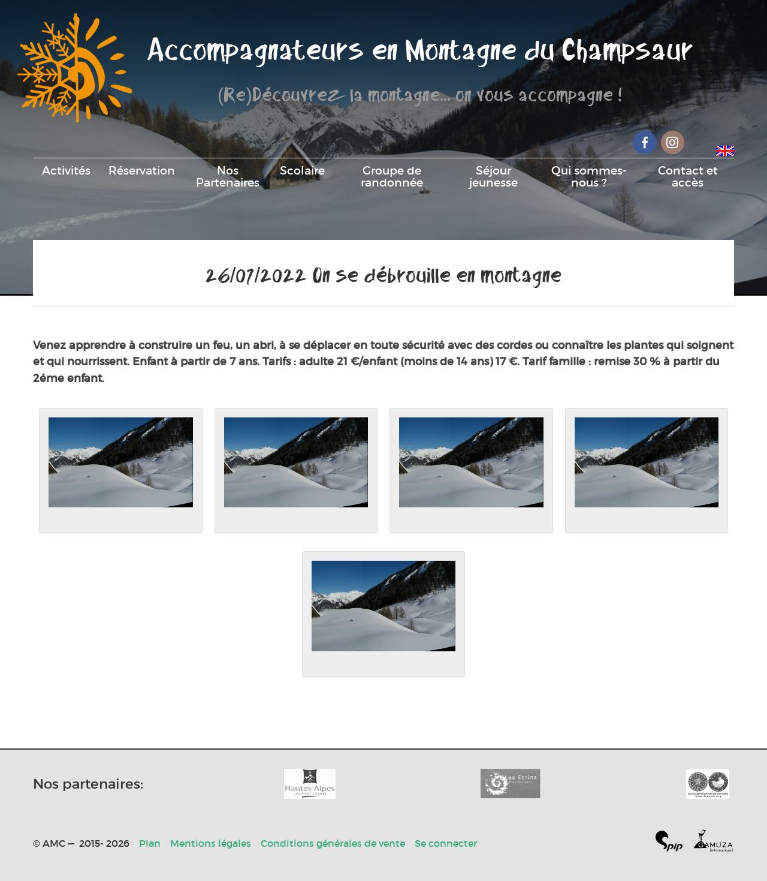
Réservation (141, 170)
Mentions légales (210, 843)
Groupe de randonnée (392, 176)
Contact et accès (688, 176)
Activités (66, 170)
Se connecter (446, 843)
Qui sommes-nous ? (589, 176)
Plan (150, 843)
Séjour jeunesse (493, 176)
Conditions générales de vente (333, 843)
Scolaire (302, 170)
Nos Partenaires (227, 176)
